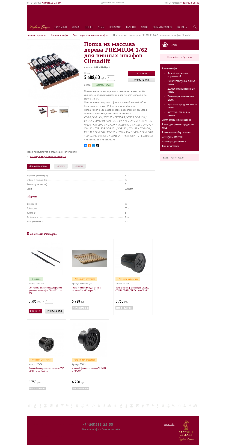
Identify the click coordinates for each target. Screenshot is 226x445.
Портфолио (115, 27)
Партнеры (131, 27)
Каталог (76, 27)
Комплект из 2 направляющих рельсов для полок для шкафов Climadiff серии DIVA (45, 290)
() (51, 2)
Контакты (182, 27)
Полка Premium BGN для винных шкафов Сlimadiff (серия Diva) (86, 289)
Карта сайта (169, 424)
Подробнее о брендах (179, 57)
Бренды (89, 27)
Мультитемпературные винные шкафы (182, 106)
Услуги (101, 27)
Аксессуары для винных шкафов (90, 35)
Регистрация (177, 157)
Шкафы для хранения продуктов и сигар (178, 126)
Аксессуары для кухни (172, 136)
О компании (60, 27)
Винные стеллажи (170, 146)
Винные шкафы (59, 35)
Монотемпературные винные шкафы (181, 83)
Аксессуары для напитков (174, 141)
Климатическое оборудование (176, 132)
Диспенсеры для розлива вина (176, 119)
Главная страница (36, 35)
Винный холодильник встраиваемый (178, 75)
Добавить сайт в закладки (112, 2)
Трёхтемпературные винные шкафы (181, 98)
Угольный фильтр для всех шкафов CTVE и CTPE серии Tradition (46, 370)
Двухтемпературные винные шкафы (181, 90)
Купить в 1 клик (141, 79)
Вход (165, 157)
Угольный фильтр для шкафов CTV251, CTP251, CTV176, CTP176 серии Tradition (132, 289)
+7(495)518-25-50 (97, 424)
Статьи (144, 27)
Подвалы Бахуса (39, 27)
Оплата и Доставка (162, 27)
